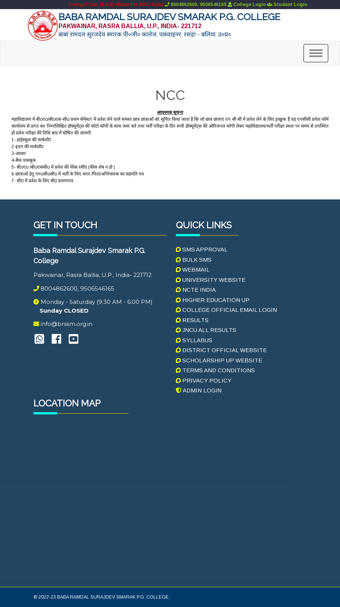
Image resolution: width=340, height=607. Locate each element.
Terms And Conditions (215, 370)
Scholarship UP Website (219, 360)
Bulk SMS (194, 259)
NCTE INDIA (196, 289)
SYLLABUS (194, 340)
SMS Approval (202, 249)
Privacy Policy (203, 380)
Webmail (193, 269)
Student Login (287, 4)
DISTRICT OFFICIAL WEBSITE (221, 350)
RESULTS (192, 320)
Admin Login (198, 390)
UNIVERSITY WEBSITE (210, 280)
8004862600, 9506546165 (195, 4)
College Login (247, 4)
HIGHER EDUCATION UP (213, 300)
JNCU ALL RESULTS (206, 330)
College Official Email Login (226, 310)
